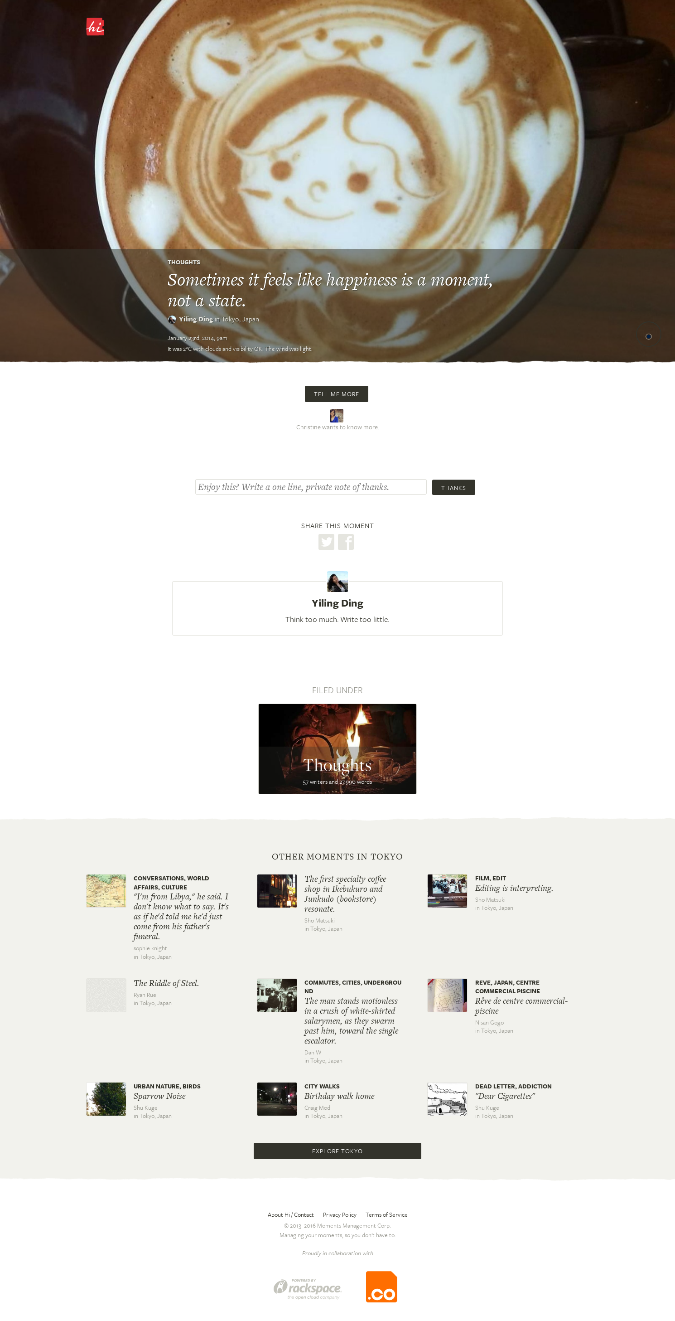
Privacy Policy (340, 1214)
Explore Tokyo (337, 1151)
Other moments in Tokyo (337, 856)
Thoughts (184, 262)
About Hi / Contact (291, 1214)
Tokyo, (240, 319)
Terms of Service (387, 1214)
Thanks (453, 487)
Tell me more (336, 393)
